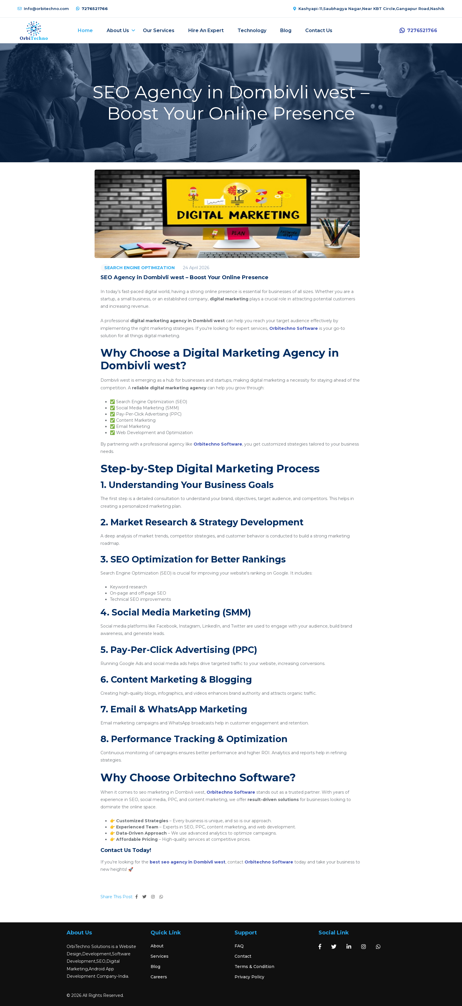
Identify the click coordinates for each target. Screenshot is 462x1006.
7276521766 (92, 8)
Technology (255, 30)
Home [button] (88, 30)
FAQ (239, 945)
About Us (121, 30)
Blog (289, 30)
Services (160, 955)
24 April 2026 (196, 267)
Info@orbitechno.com (43, 8)
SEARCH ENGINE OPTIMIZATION (139, 267)
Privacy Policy (249, 976)
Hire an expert (209, 30)
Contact (243, 955)
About (157, 945)
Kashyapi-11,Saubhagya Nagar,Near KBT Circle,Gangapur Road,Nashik (368, 8)
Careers (159, 976)
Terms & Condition (254, 966)
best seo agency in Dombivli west (187, 861)
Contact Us (322, 30)
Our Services (162, 30)
